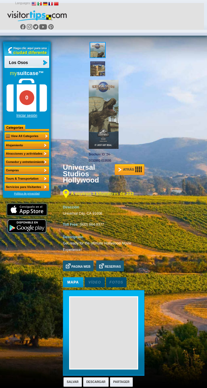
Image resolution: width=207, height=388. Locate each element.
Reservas (110, 266)
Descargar (95, 382)
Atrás (130, 169)
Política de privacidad (27, 193)
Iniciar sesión (26, 115)
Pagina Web (78, 266)
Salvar (73, 382)
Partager (121, 382)
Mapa (73, 282)
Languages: (23, 3)
